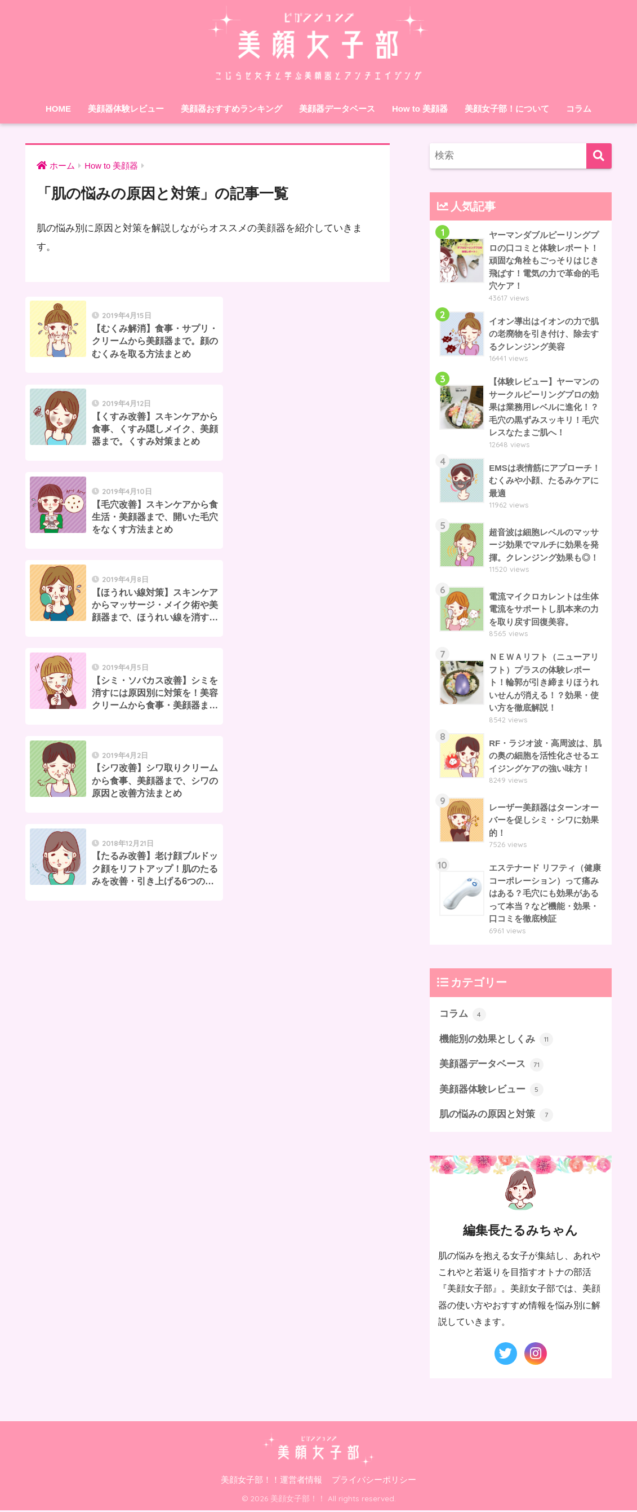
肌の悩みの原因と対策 (496, 1116)
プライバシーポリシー (374, 1482)
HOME (58, 108)
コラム (578, 108)
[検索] (599, 156)
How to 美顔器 (420, 108)
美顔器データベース (337, 108)
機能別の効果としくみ (496, 1041)
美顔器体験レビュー (126, 108)
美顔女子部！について (507, 108)
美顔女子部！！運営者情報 (271, 1482)
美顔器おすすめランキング (231, 108)
